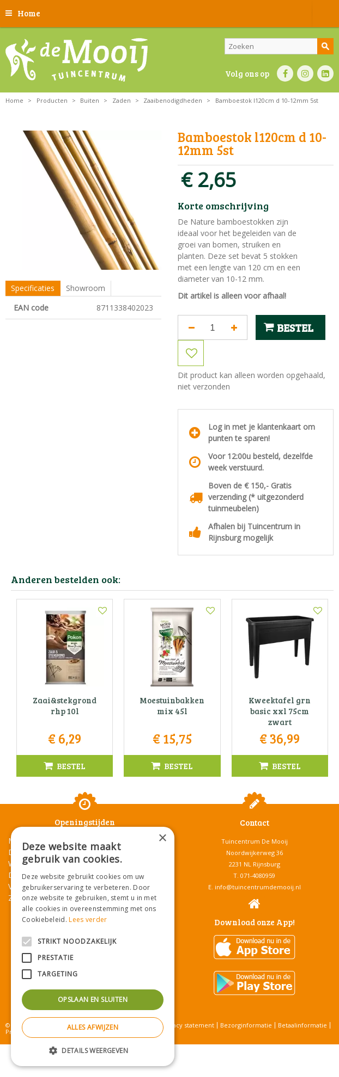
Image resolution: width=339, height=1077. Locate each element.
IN (305, 73)
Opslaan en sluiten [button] (93, 999)
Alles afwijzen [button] (93, 1027)
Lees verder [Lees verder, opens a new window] (88, 919)
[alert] (92, 946)
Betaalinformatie (302, 1025)
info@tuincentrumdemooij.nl (258, 887)
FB (285, 73)
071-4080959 (257, 875)
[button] (93, 1050)
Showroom (85, 288)
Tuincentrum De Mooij (254, 841)
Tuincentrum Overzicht (197, 1049)
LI (325, 73)
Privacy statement (187, 1025)
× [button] (162, 838)
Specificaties (33, 288)
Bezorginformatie (246, 1025)
